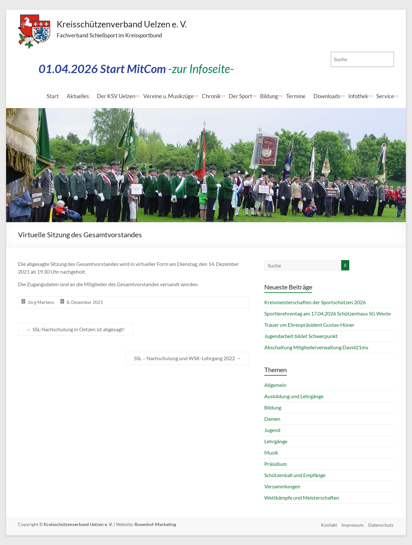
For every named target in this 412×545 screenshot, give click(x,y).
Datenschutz (381, 524)
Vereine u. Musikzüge (168, 96)
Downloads (327, 96)
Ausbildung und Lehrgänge (293, 396)
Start (53, 96)
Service (385, 96)
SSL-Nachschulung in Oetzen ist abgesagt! (75, 329)
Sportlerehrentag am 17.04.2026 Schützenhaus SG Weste (327, 313)
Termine (295, 96)
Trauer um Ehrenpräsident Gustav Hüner (309, 325)
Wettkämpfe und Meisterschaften (301, 497)
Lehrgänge (275, 441)
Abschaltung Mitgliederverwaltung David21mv (316, 347)
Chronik (211, 96)
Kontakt (328, 524)
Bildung (269, 96)
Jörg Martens (41, 302)
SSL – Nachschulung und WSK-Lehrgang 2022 (187, 358)
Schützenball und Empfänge (294, 475)
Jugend (272, 430)
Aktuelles (78, 96)
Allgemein (275, 385)
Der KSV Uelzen (116, 96)
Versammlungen (282, 486)
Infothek (358, 96)
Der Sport (240, 96)
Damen (272, 419)
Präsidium (275, 464)
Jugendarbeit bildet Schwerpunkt (301, 336)
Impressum (353, 524)
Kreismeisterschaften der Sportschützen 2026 (315, 302)
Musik (271, 452)
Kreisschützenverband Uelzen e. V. (120, 24)
